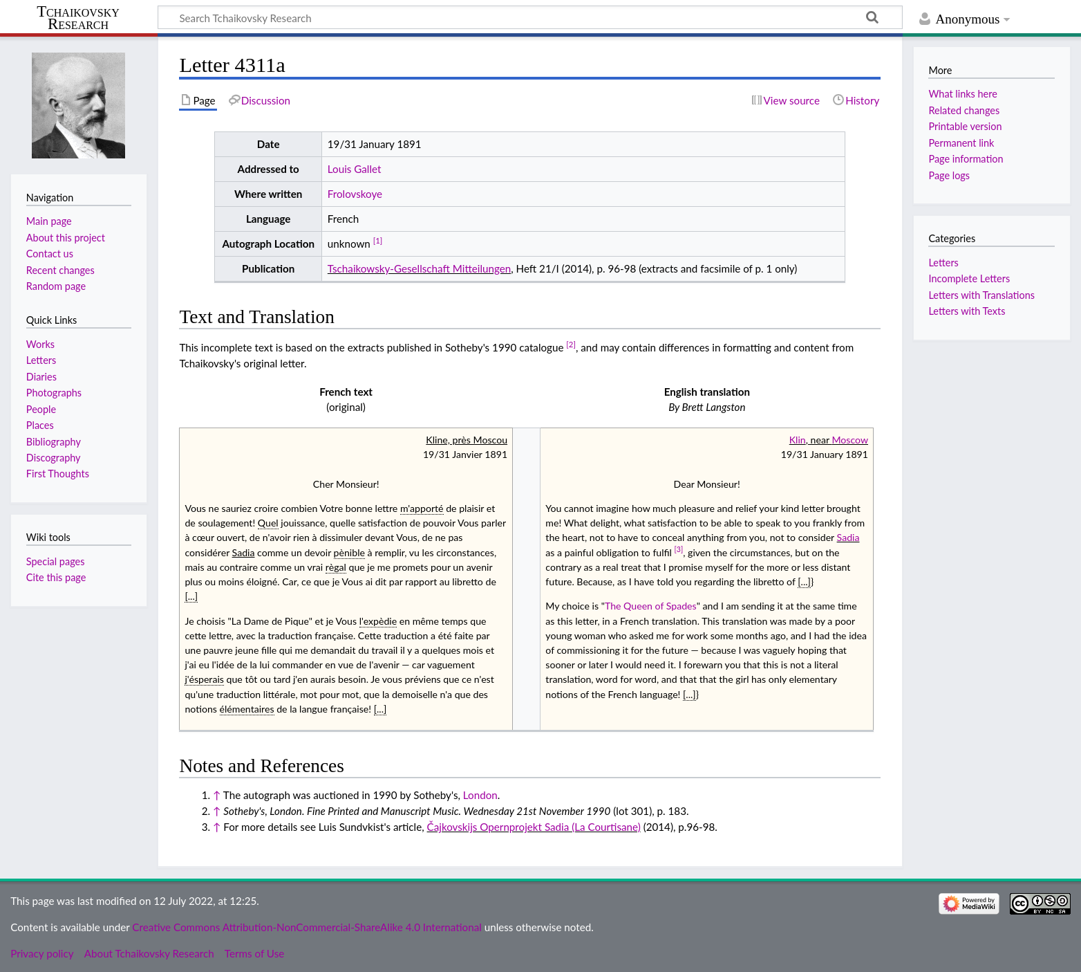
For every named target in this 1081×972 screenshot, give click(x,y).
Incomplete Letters (969, 278)
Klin (797, 440)
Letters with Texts (966, 311)
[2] (571, 344)
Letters (943, 262)
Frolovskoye (355, 193)
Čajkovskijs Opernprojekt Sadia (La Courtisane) (534, 826)
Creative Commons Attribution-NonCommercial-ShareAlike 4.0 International (306, 927)
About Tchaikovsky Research (149, 953)
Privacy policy (41, 953)
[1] (378, 240)
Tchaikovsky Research (78, 18)
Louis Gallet (355, 169)
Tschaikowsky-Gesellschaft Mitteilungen (419, 268)
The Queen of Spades (651, 606)
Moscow (849, 440)
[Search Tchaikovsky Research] (530, 17)
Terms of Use (254, 953)
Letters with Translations (981, 295)
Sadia (848, 537)
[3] (679, 549)
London (480, 795)
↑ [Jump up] (216, 795)
